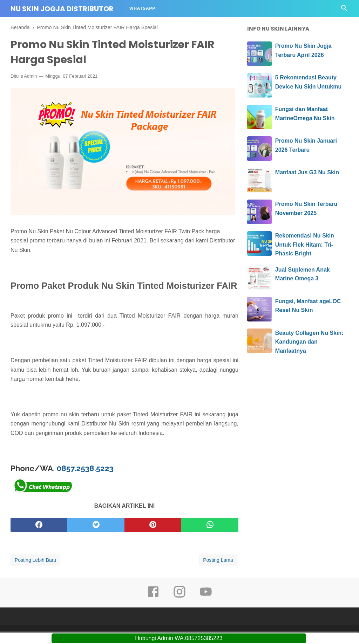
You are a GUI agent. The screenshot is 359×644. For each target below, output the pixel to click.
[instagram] (179, 596)
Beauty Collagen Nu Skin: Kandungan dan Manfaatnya (309, 342)
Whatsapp (142, 8)
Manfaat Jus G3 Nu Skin (307, 172)
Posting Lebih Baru (35, 560)
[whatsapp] (209, 525)
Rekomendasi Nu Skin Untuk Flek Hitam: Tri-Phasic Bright (304, 244)
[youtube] (206, 596)
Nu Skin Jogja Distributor (62, 9)
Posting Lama (218, 560)
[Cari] (344, 10)
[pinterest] (152, 525)
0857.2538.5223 (85, 468)
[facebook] (39, 525)
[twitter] (95, 525)
